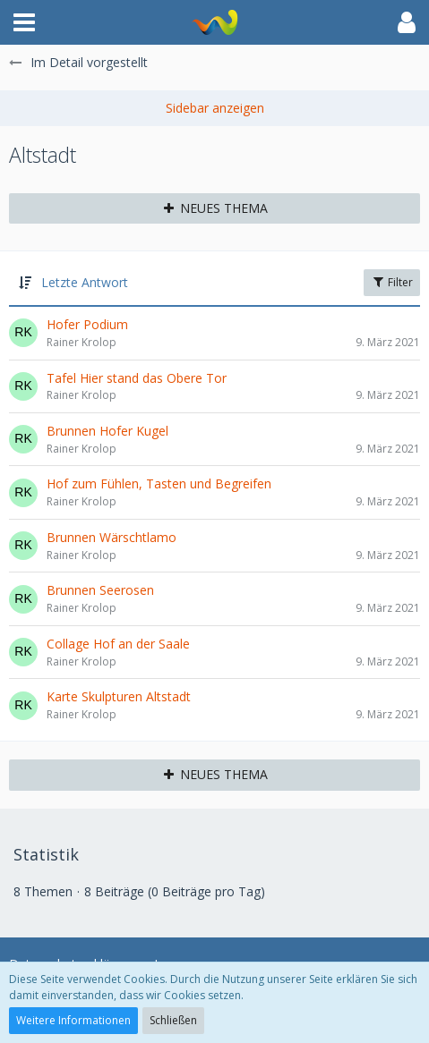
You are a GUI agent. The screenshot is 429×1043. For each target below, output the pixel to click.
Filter (392, 282)
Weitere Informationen (73, 1020)
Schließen (173, 1020)
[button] (24, 22)
